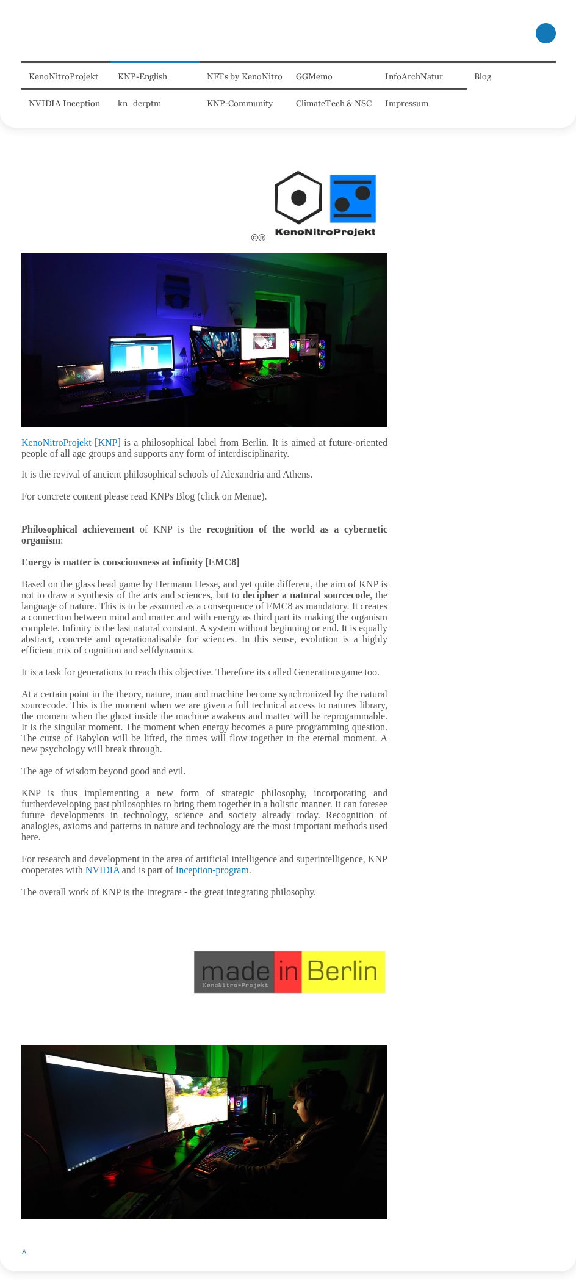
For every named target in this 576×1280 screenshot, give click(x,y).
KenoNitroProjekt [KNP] (71, 442)
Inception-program (212, 870)
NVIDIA (102, 870)
